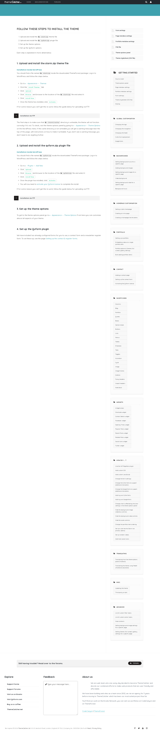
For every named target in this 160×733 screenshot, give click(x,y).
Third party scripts (121, 592)
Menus (117, 337)
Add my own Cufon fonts (123, 495)
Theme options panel (123, 52)
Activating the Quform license (124, 283)
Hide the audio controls (122, 520)
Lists (116, 333)
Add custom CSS (120, 470)
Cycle (117, 362)
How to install (119, 79)
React (89, 728)
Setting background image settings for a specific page (126, 626)
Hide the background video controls (126, 516)
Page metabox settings (124, 36)
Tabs (116, 350)
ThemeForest (99, 711)
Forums (134, 663)
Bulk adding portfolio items (123, 255)
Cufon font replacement (122, 137)
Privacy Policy (96, 728)
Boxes (117, 321)
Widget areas (119, 408)
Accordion (118, 358)
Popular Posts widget (121, 429)
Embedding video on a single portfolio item (124, 243)
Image (117, 367)
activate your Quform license (48, 184)
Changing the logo (121, 124)
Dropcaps (118, 346)
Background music (121, 189)
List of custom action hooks (123, 617)
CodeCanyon (87, 711)
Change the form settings (123, 479)
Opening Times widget (122, 425)
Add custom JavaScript (122, 474)
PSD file (118, 47)
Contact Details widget (122, 416)
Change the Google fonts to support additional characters (126, 490)
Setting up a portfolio (121, 238)
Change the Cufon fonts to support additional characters (126, 484)
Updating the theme (121, 588)
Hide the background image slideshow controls (124, 511)
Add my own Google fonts (123, 499)
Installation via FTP (27, 116)
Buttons (117, 329)
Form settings (120, 30)
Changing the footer (121, 133)
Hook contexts (119, 621)
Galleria (117, 375)
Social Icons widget (121, 441)
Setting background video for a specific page (125, 183)
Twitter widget (119, 445)
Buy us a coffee (14, 704)
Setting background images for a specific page (125, 173)
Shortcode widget (120, 412)
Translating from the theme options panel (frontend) (126, 560)
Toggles (117, 354)
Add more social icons (122, 539)
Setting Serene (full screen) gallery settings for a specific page (126, 633)
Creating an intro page (122, 213)
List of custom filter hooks (123, 613)
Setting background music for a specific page (125, 163)
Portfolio (117, 312)
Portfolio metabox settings (125, 41)
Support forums (14, 689)
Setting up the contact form (123, 279)
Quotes (117, 316)
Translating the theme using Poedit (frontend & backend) (126, 567)
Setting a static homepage (123, 209)
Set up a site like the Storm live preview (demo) (124, 529)
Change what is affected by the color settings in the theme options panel (126, 504)
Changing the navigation (123, 128)
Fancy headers (120, 379)
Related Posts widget (121, 437)
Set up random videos (122, 535)
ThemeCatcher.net (15, 709)
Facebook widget (120, 420)
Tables (117, 341)
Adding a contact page (122, 275)
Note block (118, 387)
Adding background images (124, 168)
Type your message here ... (58, 684)
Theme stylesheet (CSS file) (125, 58)
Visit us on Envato (14, 694)
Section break (119, 325)
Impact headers (120, 383)
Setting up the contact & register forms (61, 238)
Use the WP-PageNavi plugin (124, 466)
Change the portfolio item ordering (126, 524)
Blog (116, 308)
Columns (118, 304)
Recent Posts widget (121, 433)
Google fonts (119, 141)
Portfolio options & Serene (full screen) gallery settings (124, 249)
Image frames (119, 371)
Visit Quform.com (14, 699)
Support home (13, 684)
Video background (121, 178)
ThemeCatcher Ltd (24, 728)
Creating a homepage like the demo (126, 217)
